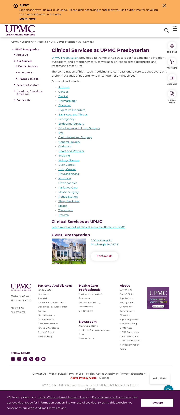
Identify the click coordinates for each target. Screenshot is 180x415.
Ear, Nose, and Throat (72, 114)
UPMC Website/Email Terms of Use (61, 397)
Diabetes (64, 105)
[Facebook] (13, 359)
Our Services (24, 61)
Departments (86, 306)
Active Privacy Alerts (83, 377)
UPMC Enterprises (129, 332)
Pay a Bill (42, 298)
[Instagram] (19, 359)
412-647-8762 (17, 308)
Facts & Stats (126, 294)
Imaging (64, 155)
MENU (175, 26)
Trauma (63, 215)
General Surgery (69, 142)
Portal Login (172, 97)
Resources (84, 298)
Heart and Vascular (71, 151)
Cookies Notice (22, 402)
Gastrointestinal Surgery (75, 137)
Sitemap (104, 377)
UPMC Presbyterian (27, 49)
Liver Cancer (66, 164)
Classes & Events (46, 332)
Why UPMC (126, 290)
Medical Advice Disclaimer (102, 373)
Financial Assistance (48, 328)
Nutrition (64, 178)
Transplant (65, 210)
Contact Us (23, 100)
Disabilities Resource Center (52, 306)
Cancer (63, 91)
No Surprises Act (46, 319)
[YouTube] (43, 359)
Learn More (27, 18)
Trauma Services (28, 78)
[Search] (166, 30)
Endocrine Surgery (71, 123)
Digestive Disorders (71, 110)
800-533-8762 (18, 312)
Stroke (62, 205)
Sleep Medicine (68, 201)
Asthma (63, 87)
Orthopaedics (67, 183)
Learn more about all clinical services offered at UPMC (88, 227)
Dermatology (67, 100)
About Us (22, 54)
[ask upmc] (168, 389)
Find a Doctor (45, 290)
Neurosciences (68, 173)
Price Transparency (48, 323)
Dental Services (28, 66)
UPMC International (130, 340)
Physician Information (90, 294)
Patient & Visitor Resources (52, 302)
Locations (43, 294)
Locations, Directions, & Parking (30, 93)
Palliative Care (68, 187)
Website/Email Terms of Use (66, 373)
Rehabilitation (68, 196)
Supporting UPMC (129, 319)
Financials (125, 315)
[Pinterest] (31, 359)
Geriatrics (64, 146)
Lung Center (67, 169)
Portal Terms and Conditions (111, 397)
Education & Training (89, 302)
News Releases (86, 338)
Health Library (45, 336)
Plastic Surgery (68, 192)
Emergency (25, 72)
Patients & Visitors (28, 85)
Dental (63, 96)
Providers (172, 63)
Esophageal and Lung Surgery (79, 128)
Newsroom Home (88, 326)
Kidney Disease (68, 160)
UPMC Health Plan (129, 336)
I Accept (157, 402)
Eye (60, 132)
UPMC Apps (126, 328)
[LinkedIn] (25, 359)
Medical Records (46, 315)
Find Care (172, 47)
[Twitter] (37, 359)
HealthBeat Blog (128, 323)
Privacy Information (133, 373)
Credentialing (86, 311)
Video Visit (172, 79)
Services (42, 311)
